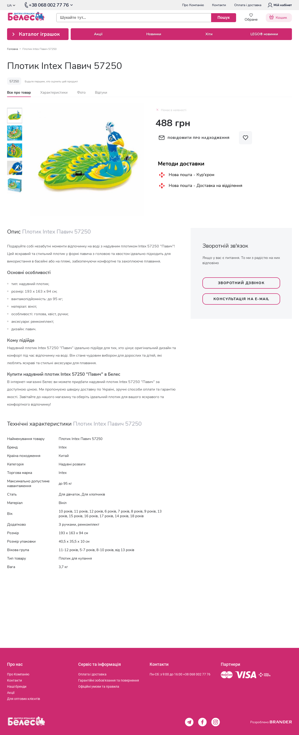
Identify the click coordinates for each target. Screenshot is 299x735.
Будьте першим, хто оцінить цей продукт (51, 81)
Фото (81, 92)
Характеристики (54, 92)
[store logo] (28, 17)
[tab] (19, 92)
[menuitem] (18, 674)
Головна (12, 49)
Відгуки (101, 92)
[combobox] (144, 17)
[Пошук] (223, 17)
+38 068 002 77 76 (196, 674)
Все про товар (19, 92)
